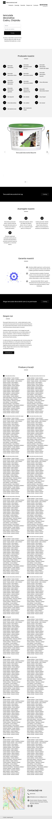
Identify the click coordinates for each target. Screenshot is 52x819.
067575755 (32, 793)
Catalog (45, 194)
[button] (14, 797)
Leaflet (16, 809)
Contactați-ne (8, 352)
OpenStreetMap (22, 809)
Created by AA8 (9, 817)
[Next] (47, 152)
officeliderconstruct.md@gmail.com (38, 797)
